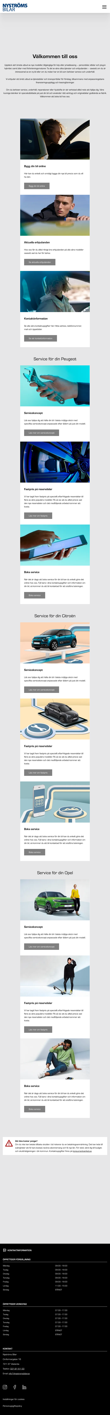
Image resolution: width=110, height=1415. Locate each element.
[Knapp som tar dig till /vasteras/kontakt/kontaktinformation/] (40, 422)
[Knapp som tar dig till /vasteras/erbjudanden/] (39, 346)
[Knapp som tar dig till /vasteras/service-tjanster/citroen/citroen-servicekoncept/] (41, 773)
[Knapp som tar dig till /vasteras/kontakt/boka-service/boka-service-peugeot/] (34, 679)
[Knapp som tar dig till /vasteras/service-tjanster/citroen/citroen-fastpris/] (38, 856)
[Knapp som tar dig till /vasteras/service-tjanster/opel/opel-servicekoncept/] (41, 1030)
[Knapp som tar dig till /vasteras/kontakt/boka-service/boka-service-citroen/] (34, 936)
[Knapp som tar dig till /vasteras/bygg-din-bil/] (37, 269)
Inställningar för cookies (14, 1399)
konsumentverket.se (82, 1235)
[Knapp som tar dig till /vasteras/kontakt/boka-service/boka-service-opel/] (34, 1193)
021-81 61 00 (17, 1368)
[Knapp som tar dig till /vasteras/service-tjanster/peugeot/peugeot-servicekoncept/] (41, 516)
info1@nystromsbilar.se (19, 1373)
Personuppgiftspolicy (12, 1405)
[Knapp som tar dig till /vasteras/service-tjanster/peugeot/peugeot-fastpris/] (38, 599)
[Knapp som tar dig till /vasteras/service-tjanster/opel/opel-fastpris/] (38, 1113)
